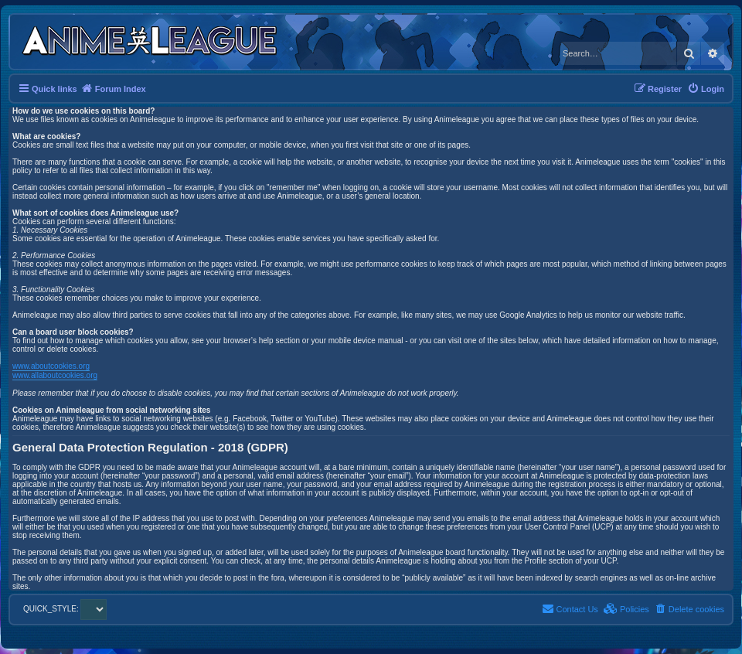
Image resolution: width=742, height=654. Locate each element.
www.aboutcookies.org (51, 366)
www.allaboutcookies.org (54, 375)
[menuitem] (705, 89)
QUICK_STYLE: (65, 609)
